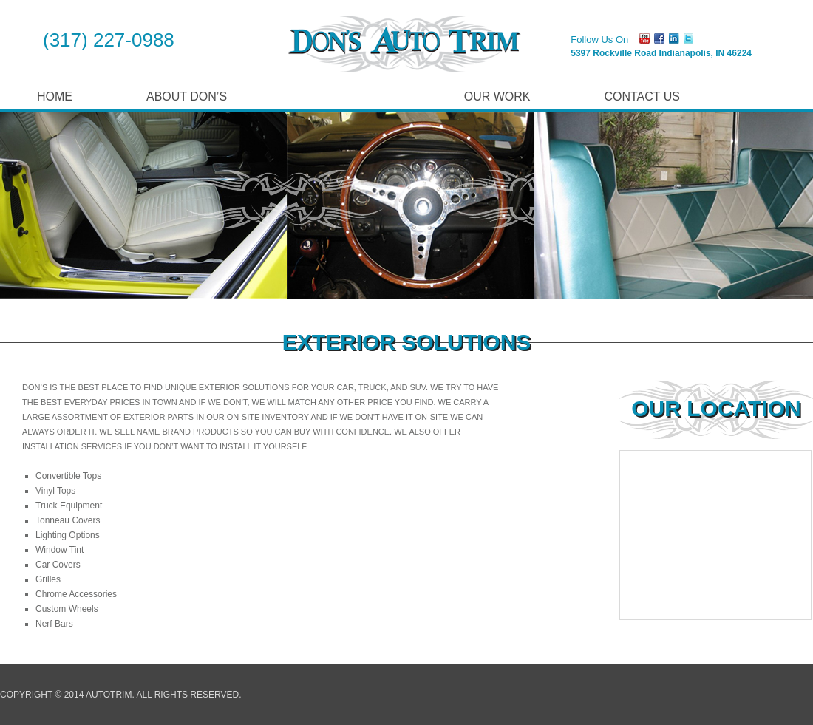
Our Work (497, 96)
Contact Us (642, 96)
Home (54, 96)
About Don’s (186, 96)
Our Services (345, 96)
